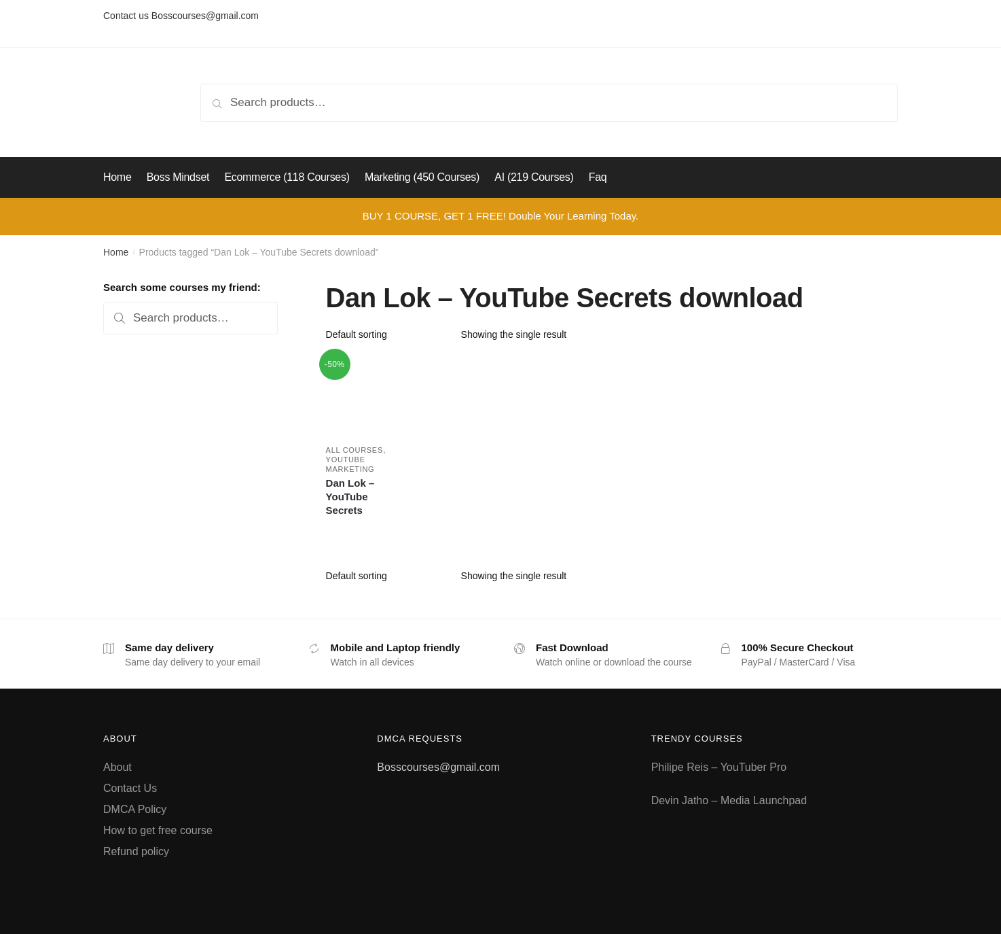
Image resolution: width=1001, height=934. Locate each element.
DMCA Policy (134, 809)
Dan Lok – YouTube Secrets (350, 496)
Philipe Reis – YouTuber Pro (719, 767)
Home (115, 252)
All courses (354, 450)
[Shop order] (389, 334)
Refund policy (136, 851)
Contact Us (130, 788)
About (117, 767)
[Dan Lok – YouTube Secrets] (365, 395)
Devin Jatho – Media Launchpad (729, 800)
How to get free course (158, 830)
